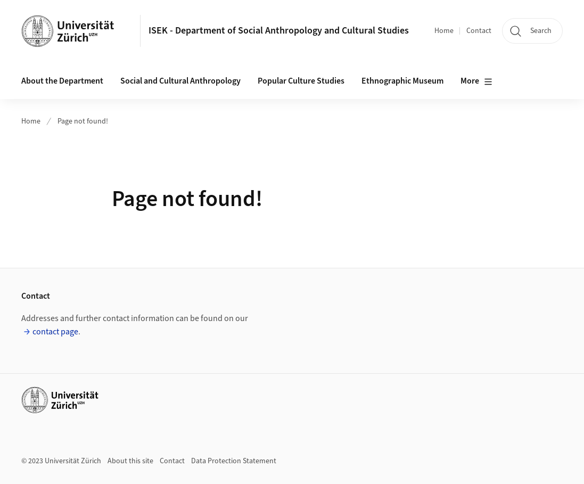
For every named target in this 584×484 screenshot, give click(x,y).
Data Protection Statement (233, 461)
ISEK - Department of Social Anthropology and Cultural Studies (279, 30)
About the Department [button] (62, 81)
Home (444, 31)
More (476, 81)
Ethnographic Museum (402, 81)
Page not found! (82, 121)
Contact (478, 31)
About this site (130, 461)
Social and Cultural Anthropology (180, 81)
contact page (55, 332)
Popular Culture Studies (301, 81)
